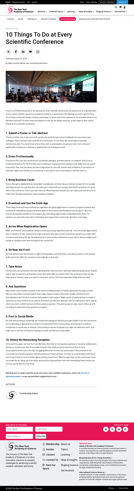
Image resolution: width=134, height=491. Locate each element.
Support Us (122, 2)
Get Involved (120, 11)
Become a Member (107, 2)
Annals (34, 2)
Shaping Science (103, 11)
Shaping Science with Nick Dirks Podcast (94, 19)
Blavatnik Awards (18, 2)
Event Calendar (91, 2)
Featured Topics (56, 11)
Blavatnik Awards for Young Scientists (95, 458)
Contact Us (52, 459)
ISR (28, 2)
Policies (111, 488)
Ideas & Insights (86, 11)
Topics (64, 449)
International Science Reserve (91, 472)
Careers (50, 454)
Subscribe (40, 436)
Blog (82, 2)
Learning (71, 11)
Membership (52, 444)
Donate (50, 449)
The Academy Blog (67, 19)
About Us (42, 11)
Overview (10, 19)
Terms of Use (123, 488)
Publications (32, 19)
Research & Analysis (48, 19)
